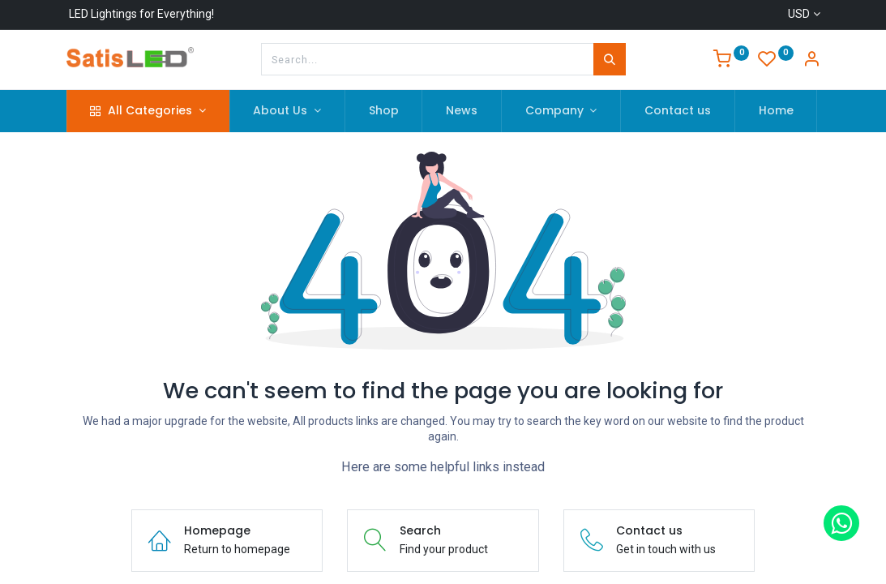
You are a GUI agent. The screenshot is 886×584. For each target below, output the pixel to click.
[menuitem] (383, 111)
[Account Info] (811, 60)
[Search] (609, 59)
